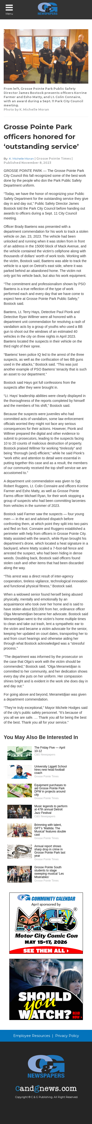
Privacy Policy (67, 1036)
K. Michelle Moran (21, 158)
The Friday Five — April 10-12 (49, 749)
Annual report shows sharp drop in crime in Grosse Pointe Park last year (49, 851)
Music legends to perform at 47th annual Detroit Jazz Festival (50, 809)
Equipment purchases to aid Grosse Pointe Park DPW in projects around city (50, 790)
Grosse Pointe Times (53, 158)
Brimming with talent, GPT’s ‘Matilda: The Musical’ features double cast (50, 829)
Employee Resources (31, 1036)
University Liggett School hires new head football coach (50, 770)
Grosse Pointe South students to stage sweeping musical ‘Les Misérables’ (49, 872)
